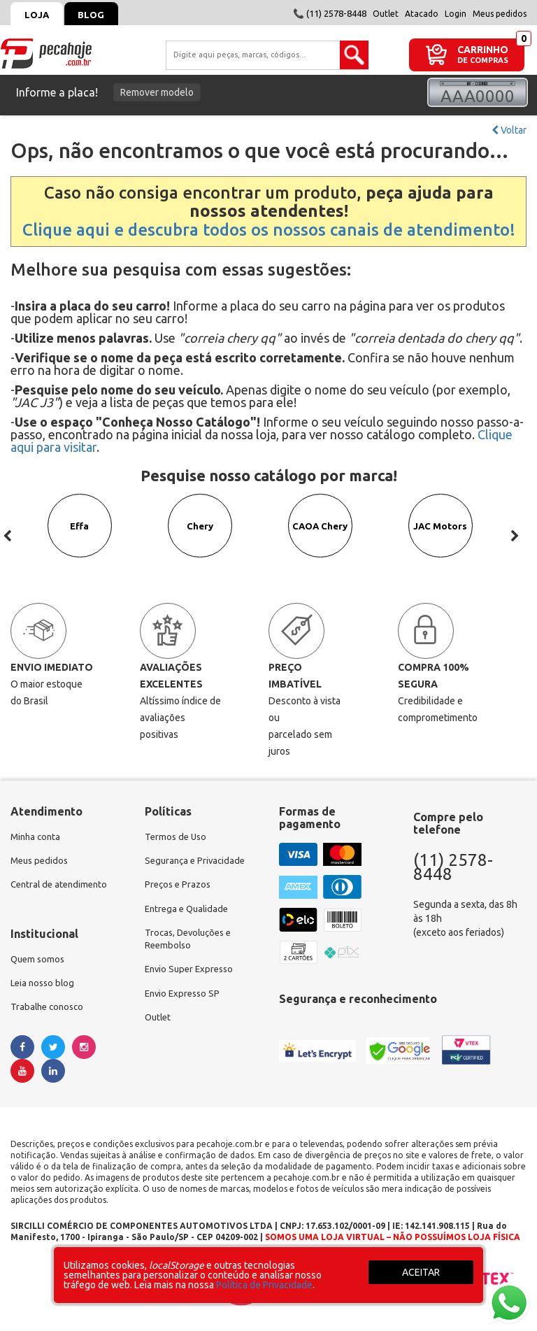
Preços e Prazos (180, 887)
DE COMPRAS (482, 60)
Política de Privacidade (264, 1284)
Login (455, 13)
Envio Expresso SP (184, 1002)
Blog (102, 15)
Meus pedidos (500, 13)
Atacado (421, 13)
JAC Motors (441, 536)
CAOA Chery (320, 536)
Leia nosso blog (44, 988)
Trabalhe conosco (49, 1013)
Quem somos (39, 963)
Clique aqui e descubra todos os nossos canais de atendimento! (268, 229)
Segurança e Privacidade (197, 862)
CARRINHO (482, 49)
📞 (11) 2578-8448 (329, 13)
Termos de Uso (177, 837)
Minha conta (37, 837)
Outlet (386, 13)
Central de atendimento (61, 887)
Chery (200, 536)
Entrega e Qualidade (189, 912)
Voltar (509, 130)
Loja (40, 15)
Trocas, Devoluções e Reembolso (191, 945)
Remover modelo (157, 92)
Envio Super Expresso (192, 977)
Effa (80, 536)
